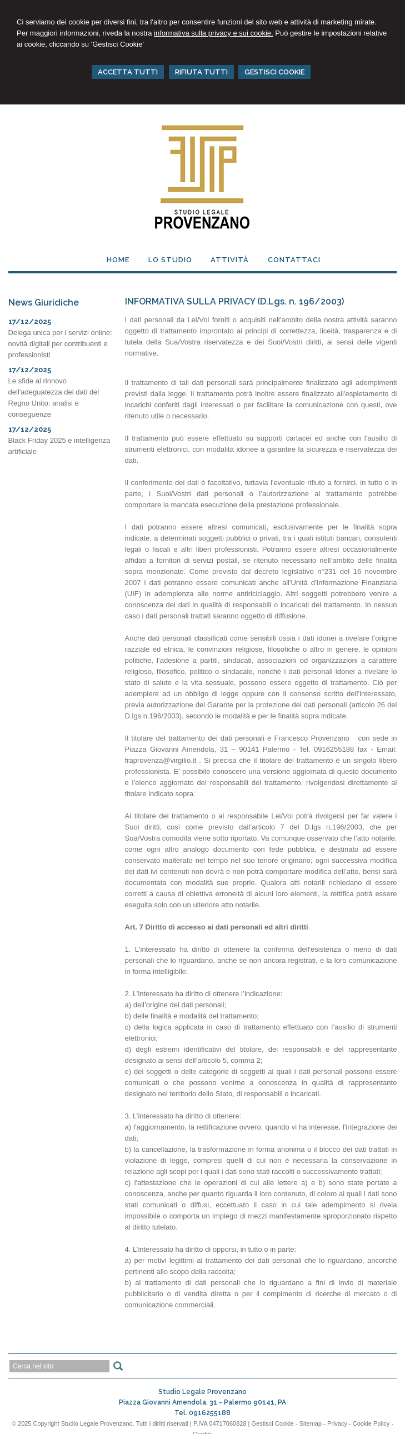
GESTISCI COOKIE (274, 72)
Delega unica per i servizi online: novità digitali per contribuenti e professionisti (60, 343)
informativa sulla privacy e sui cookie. (213, 33)
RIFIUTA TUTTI (201, 72)
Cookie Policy (371, 1423)
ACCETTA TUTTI (128, 72)
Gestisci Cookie (273, 1423)
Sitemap (310, 1423)
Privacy (337, 1423)
